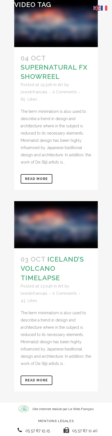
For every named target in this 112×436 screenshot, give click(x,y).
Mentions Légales (56, 421)
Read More (36, 179)
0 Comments (64, 92)
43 (29, 301)
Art (60, 84)
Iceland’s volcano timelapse (52, 268)
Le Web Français (81, 409)
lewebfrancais (34, 92)
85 (29, 99)
